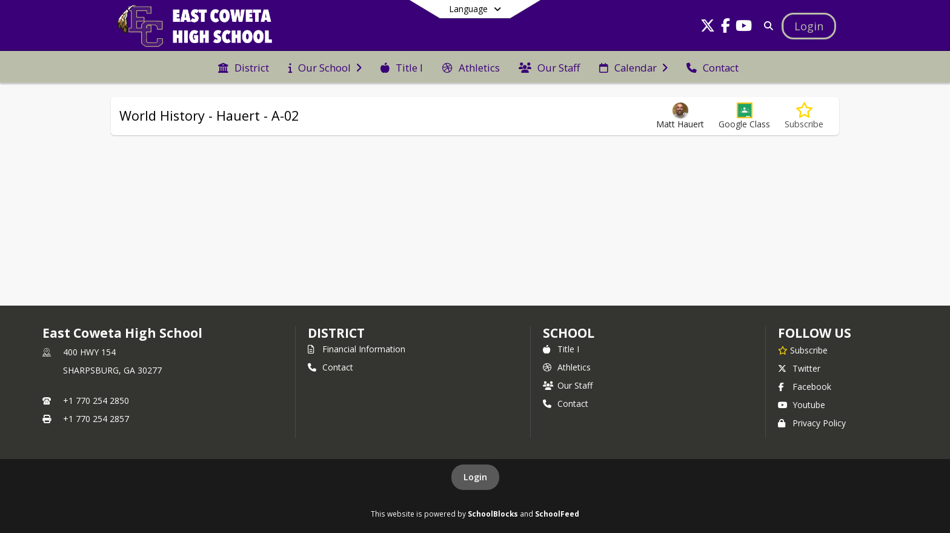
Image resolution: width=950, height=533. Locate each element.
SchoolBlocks (493, 513)
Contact (330, 367)
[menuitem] (243, 66)
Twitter (799, 368)
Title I (561, 349)
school (568, 332)
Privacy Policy (812, 423)
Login (475, 477)
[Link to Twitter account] (708, 27)
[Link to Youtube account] (744, 27)
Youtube (801, 405)
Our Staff (568, 385)
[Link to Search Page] (766, 26)
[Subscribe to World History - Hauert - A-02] (804, 116)
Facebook (804, 386)
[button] (744, 116)
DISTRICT (336, 332)
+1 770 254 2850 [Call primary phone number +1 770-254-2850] (96, 400)
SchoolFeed (557, 513)
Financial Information (356, 349)
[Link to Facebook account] (726, 27)
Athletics (567, 367)
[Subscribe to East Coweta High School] (803, 350)
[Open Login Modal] (809, 26)
